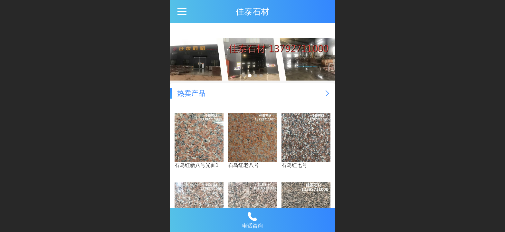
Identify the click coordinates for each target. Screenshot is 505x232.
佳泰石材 (252, 11)
